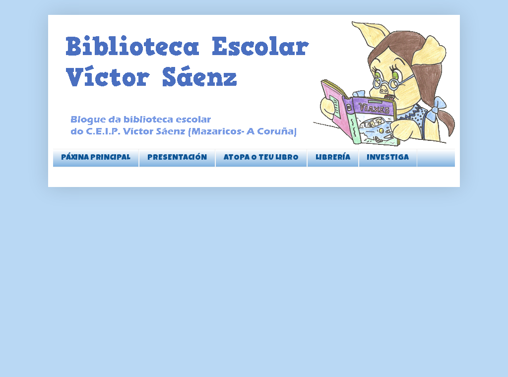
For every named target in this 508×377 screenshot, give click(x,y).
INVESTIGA (388, 158)
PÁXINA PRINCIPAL (95, 158)
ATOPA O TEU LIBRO (261, 158)
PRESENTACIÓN (177, 158)
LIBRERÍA (333, 158)
